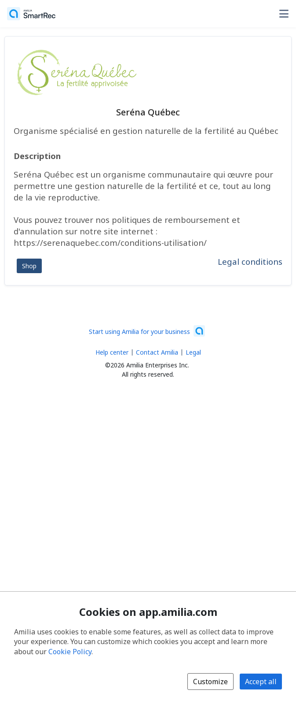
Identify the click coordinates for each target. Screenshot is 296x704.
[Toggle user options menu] (283, 13)
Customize (210, 681)
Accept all (261, 681)
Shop (29, 266)
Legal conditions (250, 261)
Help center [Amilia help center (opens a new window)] (111, 352)
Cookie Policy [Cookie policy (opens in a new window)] (69, 651)
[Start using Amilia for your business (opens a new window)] (147, 331)
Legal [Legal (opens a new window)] (193, 352)
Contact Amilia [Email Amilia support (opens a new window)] (157, 352)
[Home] (31, 13)
